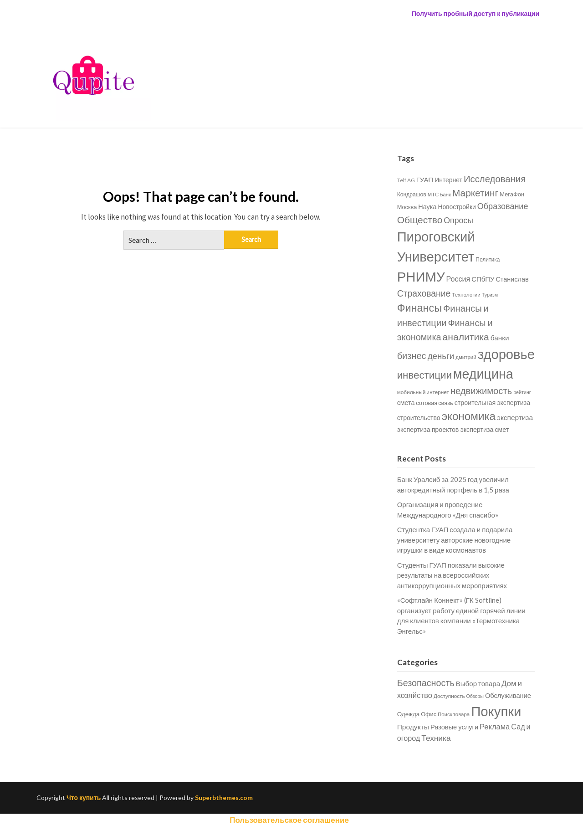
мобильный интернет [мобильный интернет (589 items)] (423, 392)
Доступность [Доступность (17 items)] (449, 695)
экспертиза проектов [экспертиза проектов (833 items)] (428, 429)
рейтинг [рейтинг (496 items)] (522, 392)
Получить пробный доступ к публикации (475, 13)
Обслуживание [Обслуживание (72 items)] (508, 695)
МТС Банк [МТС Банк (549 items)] (439, 194)
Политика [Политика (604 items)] (488, 259)
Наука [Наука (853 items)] (427, 206)
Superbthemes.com (224, 797)
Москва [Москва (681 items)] (407, 206)
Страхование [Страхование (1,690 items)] (424, 293)
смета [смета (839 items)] (406, 402)
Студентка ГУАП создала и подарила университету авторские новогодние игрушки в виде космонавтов (455, 539)
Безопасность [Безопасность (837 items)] (426, 682)
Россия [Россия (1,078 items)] (458, 278)
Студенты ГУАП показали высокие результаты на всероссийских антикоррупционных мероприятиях (452, 575)
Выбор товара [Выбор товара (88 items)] (478, 683)
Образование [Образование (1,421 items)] (502, 206)
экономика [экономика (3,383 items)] (469, 415)
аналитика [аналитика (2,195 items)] (466, 337)
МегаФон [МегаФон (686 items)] (512, 194)
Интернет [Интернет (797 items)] (448, 180)
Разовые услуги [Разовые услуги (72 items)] (454, 727)
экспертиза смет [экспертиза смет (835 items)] (484, 429)
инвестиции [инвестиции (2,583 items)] (424, 375)
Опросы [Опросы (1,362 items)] (458, 220)
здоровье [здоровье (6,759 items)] (506, 354)
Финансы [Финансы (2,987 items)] (419, 307)
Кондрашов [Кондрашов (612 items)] (411, 194)
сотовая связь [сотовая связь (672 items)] (434, 402)
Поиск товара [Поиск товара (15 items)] (454, 714)
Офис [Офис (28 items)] (428, 714)
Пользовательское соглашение (289, 820)
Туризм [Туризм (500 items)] (490, 294)
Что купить (83, 797)
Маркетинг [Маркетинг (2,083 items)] (475, 192)
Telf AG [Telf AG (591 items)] (406, 180)
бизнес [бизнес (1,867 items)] (411, 355)
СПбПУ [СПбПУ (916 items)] (482, 279)
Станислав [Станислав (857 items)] (512, 279)
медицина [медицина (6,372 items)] (483, 373)
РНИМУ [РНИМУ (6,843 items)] (421, 276)
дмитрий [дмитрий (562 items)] (465, 357)
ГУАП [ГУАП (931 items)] (424, 179)
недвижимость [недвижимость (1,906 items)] (481, 390)
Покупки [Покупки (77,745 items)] (496, 711)
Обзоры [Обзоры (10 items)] (475, 696)
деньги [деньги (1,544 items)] (441, 356)
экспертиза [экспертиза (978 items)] (515, 417)
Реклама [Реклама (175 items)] (495, 726)
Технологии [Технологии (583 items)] (466, 294)
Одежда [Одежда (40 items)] (408, 714)
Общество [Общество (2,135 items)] (420, 219)
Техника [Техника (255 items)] (435, 738)
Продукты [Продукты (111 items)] (413, 727)
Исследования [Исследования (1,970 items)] (495, 178)
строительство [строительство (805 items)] (418, 417)
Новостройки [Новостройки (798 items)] (457, 206)
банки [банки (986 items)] (500, 337)
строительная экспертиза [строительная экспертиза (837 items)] (493, 402)
